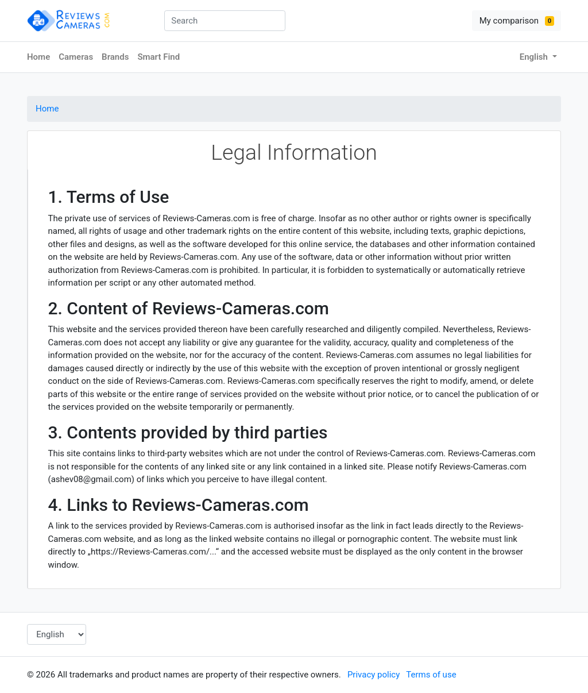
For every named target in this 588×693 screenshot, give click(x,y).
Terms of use (431, 674)
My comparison (516, 21)
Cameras (76, 57)
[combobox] (224, 20)
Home (38, 57)
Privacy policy (373, 674)
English (535, 57)
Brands (115, 57)
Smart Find (158, 57)
